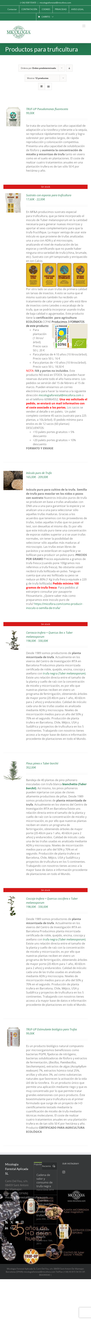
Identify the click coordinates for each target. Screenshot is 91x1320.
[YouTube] (17, 1222)
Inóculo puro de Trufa (39, 473)
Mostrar (37, 78)
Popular (38, 1164)
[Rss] (6, 1222)
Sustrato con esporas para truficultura (48, 195)
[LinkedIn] (6, 1228)
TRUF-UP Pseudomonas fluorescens (47, 109)
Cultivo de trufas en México (42, 1233)
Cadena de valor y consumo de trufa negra (44, 1180)
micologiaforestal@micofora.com (55, 2)
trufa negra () (64, 673)
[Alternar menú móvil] (84, 26)
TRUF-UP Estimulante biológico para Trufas (51, 1029)
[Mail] (11, 1228)
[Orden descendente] (69, 68)
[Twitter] (11, 1222)
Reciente (46, 1166)
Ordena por (38, 68)
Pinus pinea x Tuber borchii (42, 763)
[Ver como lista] (48, 86)
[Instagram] (22, 1222)
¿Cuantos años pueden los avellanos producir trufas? (44, 1207)
